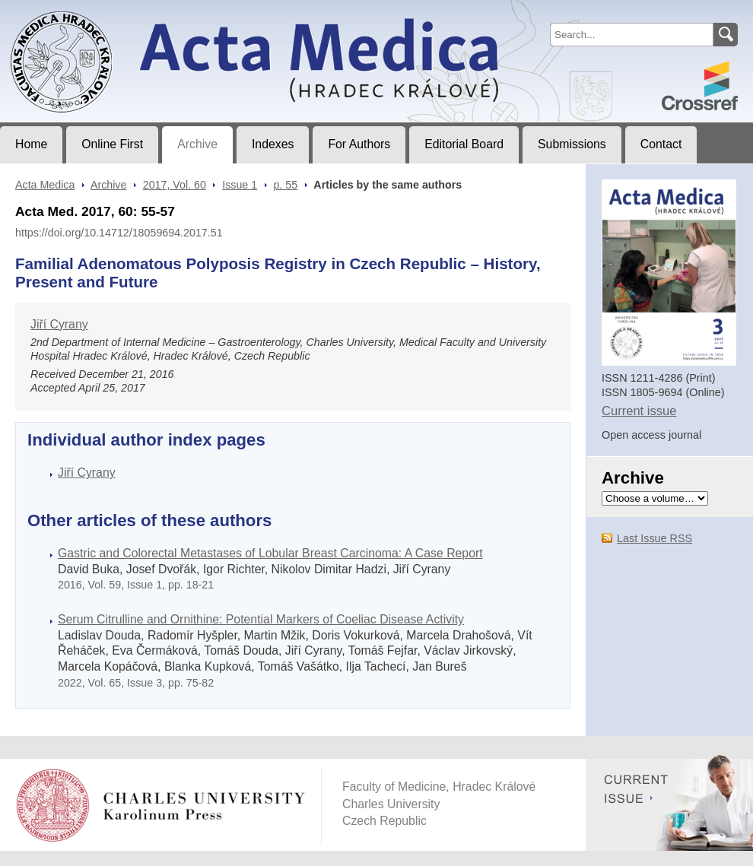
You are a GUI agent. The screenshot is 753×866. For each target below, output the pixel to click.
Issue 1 (239, 185)
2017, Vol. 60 (174, 185)
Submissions (572, 144)
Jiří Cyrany (59, 324)
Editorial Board (464, 144)
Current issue (639, 411)
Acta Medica (45, 185)
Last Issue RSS (654, 538)
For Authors (359, 144)
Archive (197, 144)
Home (31, 144)
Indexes (273, 144)
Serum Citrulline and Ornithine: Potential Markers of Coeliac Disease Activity (261, 619)
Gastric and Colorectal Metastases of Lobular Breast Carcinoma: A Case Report (270, 553)
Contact (661, 144)
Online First (112, 144)
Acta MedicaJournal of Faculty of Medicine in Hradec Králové (126, 12)
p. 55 (285, 185)
